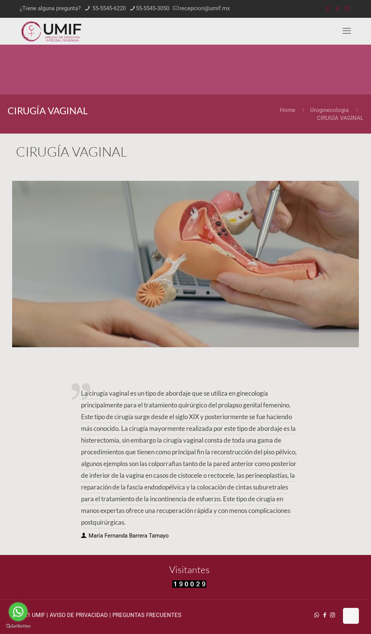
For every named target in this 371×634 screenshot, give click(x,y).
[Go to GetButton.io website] (18, 626)
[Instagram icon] (347, 8)
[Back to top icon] (351, 616)
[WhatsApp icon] (328, 8)
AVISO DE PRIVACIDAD (79, 615)
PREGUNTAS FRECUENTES (146, 615)
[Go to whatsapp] (18, 611)
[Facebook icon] (337, 8)
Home (287, 110)
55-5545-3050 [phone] (152, 8)
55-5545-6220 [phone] (108, 8)
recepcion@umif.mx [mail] (204, 8)
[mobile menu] (346, 31)
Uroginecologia (329, 110)
